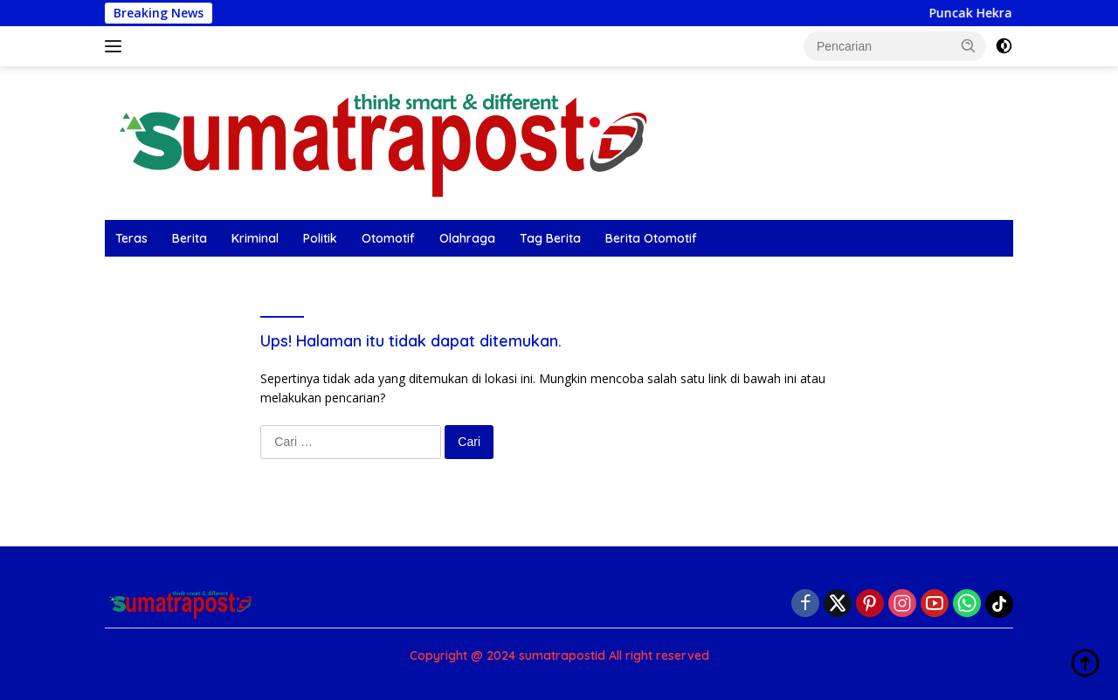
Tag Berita (550, 238)
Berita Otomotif (651, 238)
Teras (131, 238)
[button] (968, 45)
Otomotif (388, 238)
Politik (320, 238)
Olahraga (467, 238)
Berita (189, 238)
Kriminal (255, 238)
